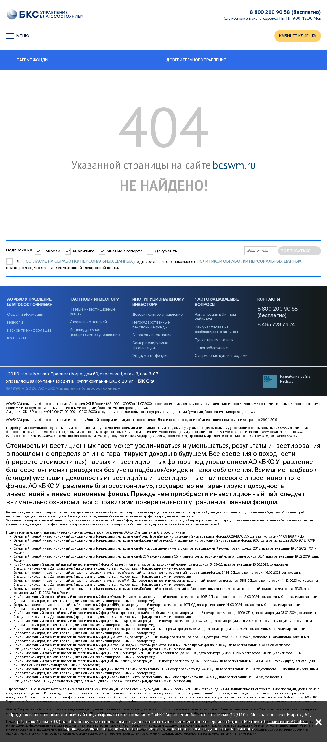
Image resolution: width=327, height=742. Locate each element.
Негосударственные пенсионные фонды (151, 325)
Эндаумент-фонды (149, 356)
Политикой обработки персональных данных (249, 261)
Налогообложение (211, 348)
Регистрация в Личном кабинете (215, 317)
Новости (51, 251)
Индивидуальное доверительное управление (95, 332)
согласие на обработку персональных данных (79, 261)
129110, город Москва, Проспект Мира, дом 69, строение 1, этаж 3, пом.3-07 (82, 374)
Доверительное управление (157, 315)
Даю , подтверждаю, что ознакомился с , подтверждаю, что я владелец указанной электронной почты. (154, 264)
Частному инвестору (94, 300)
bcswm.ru (234, 165)
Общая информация (25, 315)
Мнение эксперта (125, 251)
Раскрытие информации (29, 330)
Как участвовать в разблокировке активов (216, 330)
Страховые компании (152, 335)
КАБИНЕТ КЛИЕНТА (297, 36)
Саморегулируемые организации (150, 345)
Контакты (16, 338)
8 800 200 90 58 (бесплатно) (285, 11)
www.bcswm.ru (272, 432)
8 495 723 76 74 (276, 325)
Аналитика (83, 251)
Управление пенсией (88, 322)
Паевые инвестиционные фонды (92, 312)
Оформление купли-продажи (221, 356)
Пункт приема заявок (214, 340)
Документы (166, 251)
